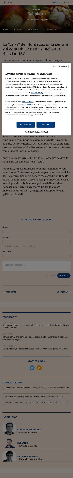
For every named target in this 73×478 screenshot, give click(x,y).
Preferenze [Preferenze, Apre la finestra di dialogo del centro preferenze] (25, 125)
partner (30, 105)
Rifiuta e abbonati (60, 66)
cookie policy (37, 93)
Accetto (45, 125)
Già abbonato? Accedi (36, 131)
